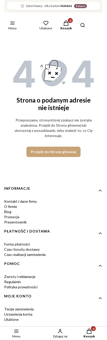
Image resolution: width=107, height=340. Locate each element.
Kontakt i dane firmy (20, 201)
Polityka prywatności (21, 287)
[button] (66, 26)
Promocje (11, 217)
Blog (7, 211)
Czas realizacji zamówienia (25, 254)
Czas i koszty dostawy (22, 249)
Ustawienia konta (18, 314)
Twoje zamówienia (19, 309)
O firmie (10, 206)
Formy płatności (17, 244)
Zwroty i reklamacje (19, 276)
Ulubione (11, 319)
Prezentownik (15, 222)
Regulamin (12, 282)
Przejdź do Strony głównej (53, 151)
